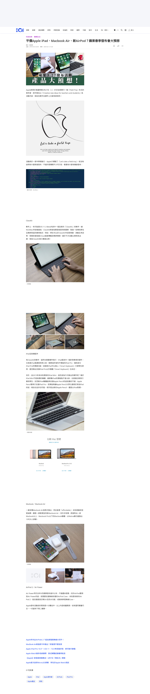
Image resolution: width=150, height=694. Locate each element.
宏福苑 (65, 30)
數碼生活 (37, 37)
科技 (102, 30)
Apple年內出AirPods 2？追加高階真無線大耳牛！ (45, 640)
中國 (84, 30)
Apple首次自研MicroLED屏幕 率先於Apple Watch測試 (47, 662)
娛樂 (33, 30)
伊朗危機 (57, 30)
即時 (49, 30)
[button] (114, 45)
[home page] (19, 30)
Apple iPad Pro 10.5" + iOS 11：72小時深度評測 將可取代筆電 (50, 649)
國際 (78, 30)
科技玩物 (29, 37)
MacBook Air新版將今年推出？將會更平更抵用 (44, 644)
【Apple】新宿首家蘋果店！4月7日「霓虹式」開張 (45, 658)
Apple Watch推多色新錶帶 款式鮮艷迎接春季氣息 (45, 653)
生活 (96, 30)
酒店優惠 (41, 30)
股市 (90, 30)
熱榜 (71, 30)
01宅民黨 (29, 670)
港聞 (27, 30)
